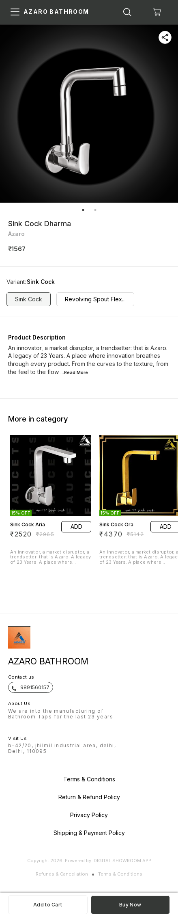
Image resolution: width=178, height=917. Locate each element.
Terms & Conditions (120, 874)
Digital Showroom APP (122, 860)
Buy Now (130, 905)
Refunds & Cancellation (62, 874)
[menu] (15, 12)
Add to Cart (47, 905)
